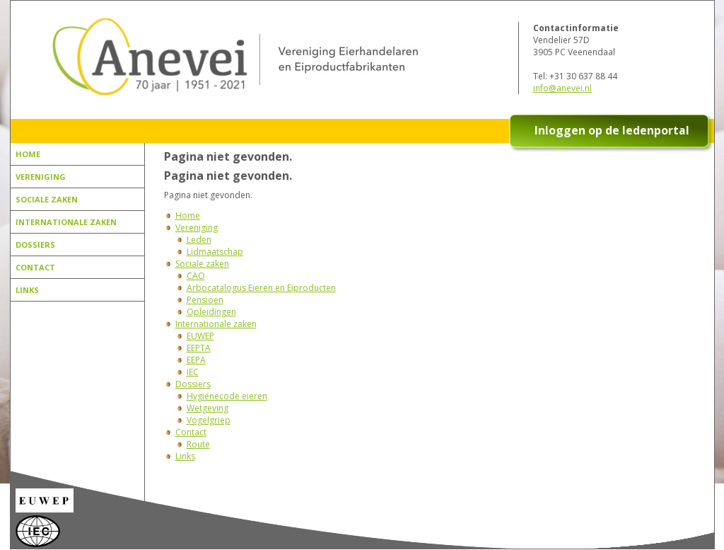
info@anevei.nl (562, 88)
